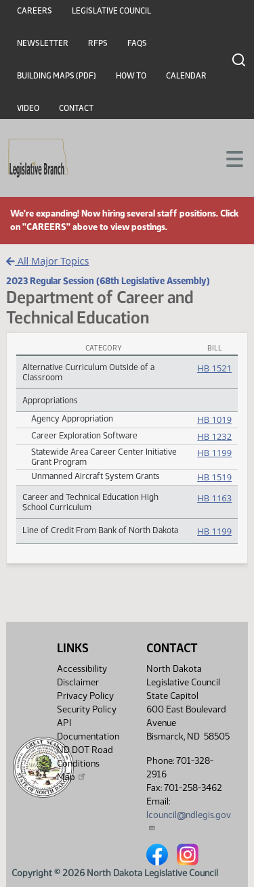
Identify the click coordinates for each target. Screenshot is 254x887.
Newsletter (42, 43)
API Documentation (88, 729)
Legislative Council (111, 11)
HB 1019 (214, 419)
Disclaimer (78, 682)
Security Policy (87, 709)
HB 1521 (214, 368)
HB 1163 (214, 498)
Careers (34, 11)
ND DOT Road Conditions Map (85, 763)
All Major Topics (47, 260)
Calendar (186, 76)
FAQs (137, 43)
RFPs (98, 43)
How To (131, 76)
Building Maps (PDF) (56, 76)
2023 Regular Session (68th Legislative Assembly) (108, 281)
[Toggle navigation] (227, 157)
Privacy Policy (85, 696)
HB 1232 (214, 436)
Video (28, 108)
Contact (76, 108)
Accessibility (82, 669)
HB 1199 (214, 453)
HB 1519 (214, 477)
